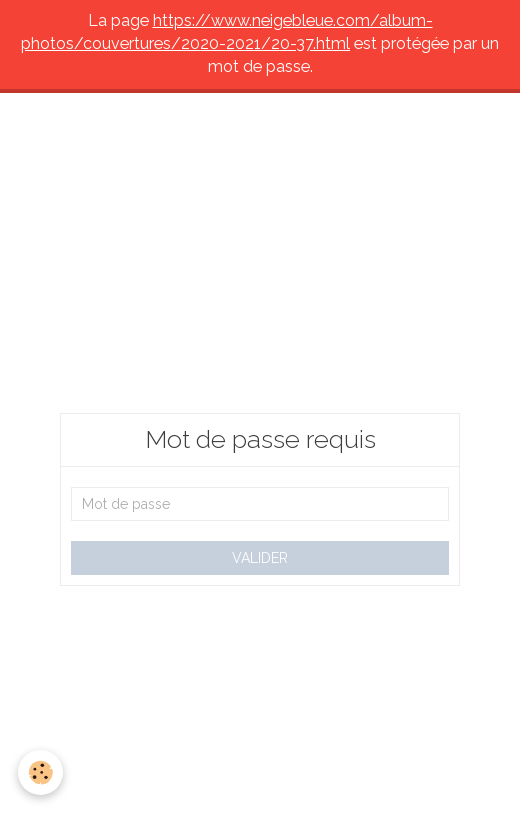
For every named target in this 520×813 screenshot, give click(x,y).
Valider (260, 558)
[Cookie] (40, 772)
